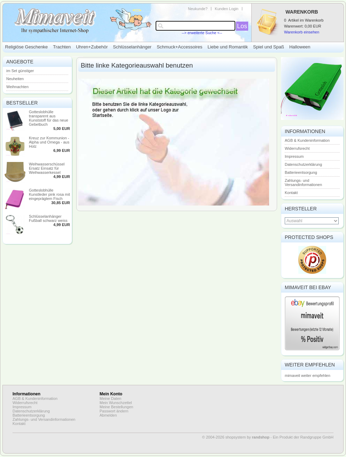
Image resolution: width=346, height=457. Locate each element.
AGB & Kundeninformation (307, 140)
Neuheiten (15, 79)
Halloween (299, 46)
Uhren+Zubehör (92, 46)
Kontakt (291, 193)
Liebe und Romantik (227, 46)
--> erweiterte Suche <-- (202, 33)
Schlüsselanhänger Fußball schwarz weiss (48, 218)
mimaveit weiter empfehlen (307, 375)
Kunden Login (226, 9)
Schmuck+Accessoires (179, 46)
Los (242, 26)
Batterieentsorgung (301, 172)
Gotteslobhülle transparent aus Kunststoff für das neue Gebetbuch (48, 118)
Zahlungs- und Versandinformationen (303, 182)
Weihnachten (17, 87)
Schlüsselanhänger (132, 46)
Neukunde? (197, 9)
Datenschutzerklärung (303, 164)
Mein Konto (111, 394)
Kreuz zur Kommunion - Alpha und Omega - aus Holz (49, 142)
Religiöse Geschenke (26, 46)
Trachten (62, 46)
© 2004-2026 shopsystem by (235, 437)
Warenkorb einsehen (301, 32)
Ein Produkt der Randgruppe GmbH (303, 437)
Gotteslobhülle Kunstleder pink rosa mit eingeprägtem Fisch (49, 194)
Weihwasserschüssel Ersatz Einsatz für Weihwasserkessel (47, 168)
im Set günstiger (20, 71)
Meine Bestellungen (116, 407)
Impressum (294, 156)
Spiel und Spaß (268, 46)
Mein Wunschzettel (116, 403)
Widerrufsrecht (297, 148)
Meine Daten (110, 398)
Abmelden (108, 415)
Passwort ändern (114, 411)
